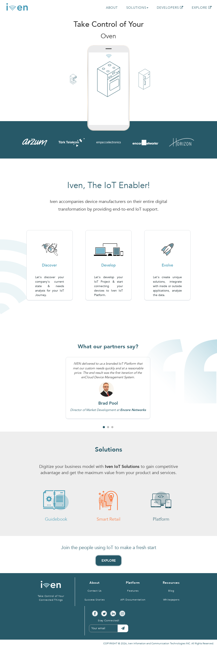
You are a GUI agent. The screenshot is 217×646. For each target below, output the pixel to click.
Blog (171, 590)
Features (132, 590)
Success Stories (95, 599)
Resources (171, 583)
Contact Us (95, 590)
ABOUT (112, 8)
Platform (133, 583)
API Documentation (133, 599)
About (94, 583)
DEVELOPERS (170, 8)
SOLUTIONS (137, 8)
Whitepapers (171, 599)
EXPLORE (202, 8)
